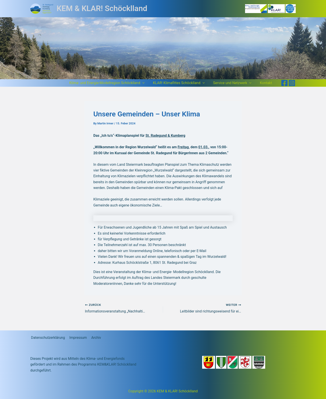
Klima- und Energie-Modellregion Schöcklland (111, 83)
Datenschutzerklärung (47, 337)
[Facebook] (284, 83)
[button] (147, 83)
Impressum (77, 337)
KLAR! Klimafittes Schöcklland (182, 83)
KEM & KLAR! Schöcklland (102, 8)
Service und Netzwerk (234, 83)
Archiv (95, 337)
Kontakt (267, 83)
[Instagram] (292, 83)
